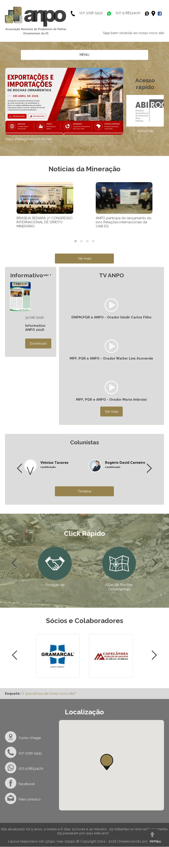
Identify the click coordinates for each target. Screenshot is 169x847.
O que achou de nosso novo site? (49, 694)
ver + (47, 275)
